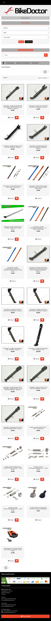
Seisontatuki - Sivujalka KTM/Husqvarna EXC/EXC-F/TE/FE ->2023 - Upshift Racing (13, 228)
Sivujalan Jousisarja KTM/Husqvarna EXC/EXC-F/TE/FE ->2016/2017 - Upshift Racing (12, 468)
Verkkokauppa (10, 63)
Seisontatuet (35, 63)
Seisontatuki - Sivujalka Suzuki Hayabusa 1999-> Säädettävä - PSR (38, 349)
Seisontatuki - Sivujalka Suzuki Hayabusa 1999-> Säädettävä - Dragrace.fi (12, 349)
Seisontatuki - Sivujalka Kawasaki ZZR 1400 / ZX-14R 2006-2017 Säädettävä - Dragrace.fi (38, 147)
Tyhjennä (29, 41)
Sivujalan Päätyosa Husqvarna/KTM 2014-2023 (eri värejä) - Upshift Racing (38, 508)
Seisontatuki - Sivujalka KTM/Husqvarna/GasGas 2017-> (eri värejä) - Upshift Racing (38, 228)
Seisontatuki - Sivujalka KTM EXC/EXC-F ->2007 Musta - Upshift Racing (13, 186)
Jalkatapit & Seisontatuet (23, 63)
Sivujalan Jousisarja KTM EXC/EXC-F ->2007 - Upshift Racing (38, 428)
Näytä (11, 117)
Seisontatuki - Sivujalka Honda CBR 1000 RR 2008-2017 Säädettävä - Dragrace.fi (38, 106)
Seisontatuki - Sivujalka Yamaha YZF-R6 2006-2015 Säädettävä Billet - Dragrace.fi (13, 428)
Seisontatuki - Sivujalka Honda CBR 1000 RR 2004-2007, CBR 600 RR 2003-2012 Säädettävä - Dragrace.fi (12, 107)
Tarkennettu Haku (25, 50)
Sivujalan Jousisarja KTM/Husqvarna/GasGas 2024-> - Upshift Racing (12, 509)
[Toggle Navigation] (3, 2)
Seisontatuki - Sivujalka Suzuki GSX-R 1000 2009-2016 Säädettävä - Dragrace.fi (38, 310)
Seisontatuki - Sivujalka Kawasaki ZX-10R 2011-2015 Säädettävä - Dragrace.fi (12, 146)
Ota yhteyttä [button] (25, 616)
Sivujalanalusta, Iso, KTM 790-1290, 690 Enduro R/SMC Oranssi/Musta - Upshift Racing (13, 549)
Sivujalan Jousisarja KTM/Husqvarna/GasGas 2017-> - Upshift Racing (38, 468)
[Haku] (23, 55)
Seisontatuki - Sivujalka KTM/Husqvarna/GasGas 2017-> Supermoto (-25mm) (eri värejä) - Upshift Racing (13, 269)
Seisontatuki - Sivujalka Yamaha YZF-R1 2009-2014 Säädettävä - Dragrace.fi (38, 388)
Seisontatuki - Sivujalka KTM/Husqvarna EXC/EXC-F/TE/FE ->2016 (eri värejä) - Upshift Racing (38, 187)
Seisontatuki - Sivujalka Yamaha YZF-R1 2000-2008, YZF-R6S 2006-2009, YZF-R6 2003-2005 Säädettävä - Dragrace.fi (12, 388)
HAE (21, 41)
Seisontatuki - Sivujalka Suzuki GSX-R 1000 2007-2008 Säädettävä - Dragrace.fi (12, 310)
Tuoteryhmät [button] (25, 18)
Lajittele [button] (5, 77)
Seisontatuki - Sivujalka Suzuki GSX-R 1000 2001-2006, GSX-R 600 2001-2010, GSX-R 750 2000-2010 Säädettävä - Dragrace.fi (38, 269)
